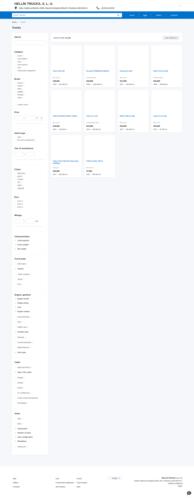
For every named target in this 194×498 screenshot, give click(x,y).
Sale (14, 479)
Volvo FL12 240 (160, 116)
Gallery (15, 483)
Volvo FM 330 (59, 71)
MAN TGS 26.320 (160, 71)
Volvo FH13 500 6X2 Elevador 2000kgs (66, 162)
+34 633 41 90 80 (107, 8)
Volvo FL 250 (92, 116)
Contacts (16, 487)
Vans (78, 487)
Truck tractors (82, 483)
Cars (57, 479)
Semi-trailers (60, 487)
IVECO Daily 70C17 (94, 161)
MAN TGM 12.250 (127, 116)
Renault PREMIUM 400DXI (97, 71)
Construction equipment (65, 483)
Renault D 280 (126, 71)
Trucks (79, 479)
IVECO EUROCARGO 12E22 (65, 116)
